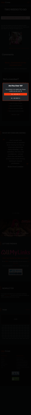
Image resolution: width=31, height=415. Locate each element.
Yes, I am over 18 (15, 94)
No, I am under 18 (15, 98)
